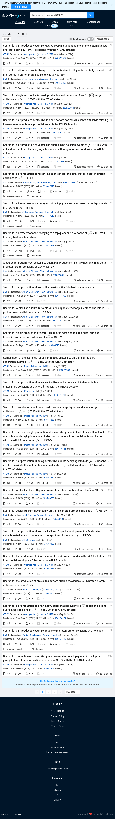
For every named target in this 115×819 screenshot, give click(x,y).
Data (47, 25)
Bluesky (57, 790)
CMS (5, 79)
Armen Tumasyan (30, 182)
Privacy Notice (57, 721)
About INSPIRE (57, 711)
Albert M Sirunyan (30, 241)
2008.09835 (58, 275)
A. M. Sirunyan (29, 515)
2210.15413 (58, 161)
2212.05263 (57, 132)
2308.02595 (68, 108)
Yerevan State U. (69, 182)
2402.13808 (60, 83)
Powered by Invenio (10, 814)
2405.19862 (60, 58)
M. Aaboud (29, 391)
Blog (57, 785)
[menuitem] (109, 15)
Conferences (93, 22)
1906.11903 (60, 296)
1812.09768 (57, 320)
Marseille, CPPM (45, 54)
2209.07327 (48, 186)
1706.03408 (48, 544)
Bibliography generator (57, 769)
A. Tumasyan (28, 212)
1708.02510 (57, 519)
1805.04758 (48, 498)
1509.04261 (60, 618)
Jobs (55, 22)
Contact (57, 800)
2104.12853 (48, 245)
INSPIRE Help (57, 747)
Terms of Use (57, 726)
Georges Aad (30, 54)
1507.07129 (60, 639)
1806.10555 (60, 449)
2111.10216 (48, 216)
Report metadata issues (57, 752)
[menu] (105, 15)
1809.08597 (53, 345)
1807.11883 (48, 420)
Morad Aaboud (31, 366)
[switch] (90, 39)
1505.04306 (48, 668)
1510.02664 (48, 569)
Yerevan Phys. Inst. (50, 79)
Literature (20, 22)
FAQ (57, 742)
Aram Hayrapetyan (31, 79)
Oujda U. (43, 366)
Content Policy (57, 716)
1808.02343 (64, 370)
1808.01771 (59, 395)
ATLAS (6, 54)
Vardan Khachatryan (31, 589)
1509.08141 (48, 593)
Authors (38, 22)
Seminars (72, 22)
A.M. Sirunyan (28, 540)
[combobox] (66, 15)
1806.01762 (48, 477)
